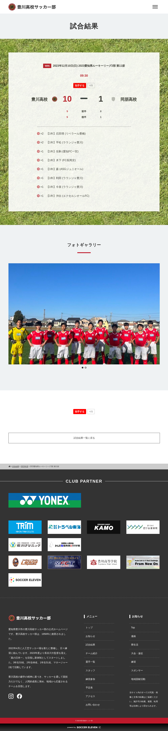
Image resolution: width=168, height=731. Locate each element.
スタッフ (90, 670)
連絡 (133, 636)
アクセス (90, 696)
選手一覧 (90, 661)
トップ (89, 627)
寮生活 (134, 644)
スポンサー (137, 670)
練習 (133, 661)
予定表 (89, 687)
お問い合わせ (93, 704)
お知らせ (90, 636)
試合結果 (90, 644)
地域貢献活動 (138, 679)
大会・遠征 (137, 653)
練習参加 (90, 679)
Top (133, 627)
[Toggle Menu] (155, 6)
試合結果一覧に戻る (84, 437)
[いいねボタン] (79, 85)
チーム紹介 (91, 653)
